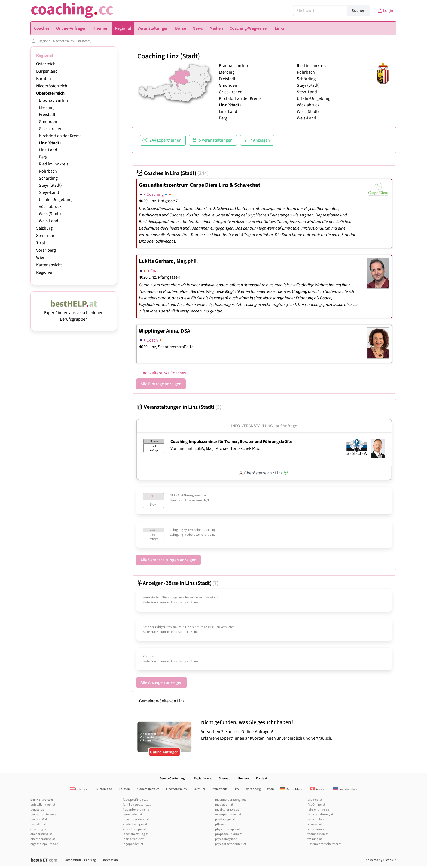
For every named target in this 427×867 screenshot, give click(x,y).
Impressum (110, 860)
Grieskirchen (50, 129)
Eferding (46, 107)
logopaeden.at (133, 844)
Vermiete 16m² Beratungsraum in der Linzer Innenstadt (180, 597)
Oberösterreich (63, 41)
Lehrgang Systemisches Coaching (193, 530)
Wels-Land (48, 221)
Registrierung (203, 778)
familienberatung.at (137, 804)
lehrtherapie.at (133, 839)
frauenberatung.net (136, 809)
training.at (314, 839)
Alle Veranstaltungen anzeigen (168, 560)
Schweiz (318, 789)
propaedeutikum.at (228, 834)
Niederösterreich (51, 86)
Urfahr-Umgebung (55, 200)
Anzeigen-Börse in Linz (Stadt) (177, 583)
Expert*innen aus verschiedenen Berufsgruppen (73, 312)
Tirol (40, 243)
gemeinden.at (132, 814)
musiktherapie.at (227, 809)
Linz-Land (48, 150)
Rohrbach (48, 171)
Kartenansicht (49, 265)
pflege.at (221, 824)
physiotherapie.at (227, 829)
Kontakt (261, 778)
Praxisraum (150, 656)
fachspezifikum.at (135, 799)
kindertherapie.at (135, 824)
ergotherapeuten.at (44, 844)
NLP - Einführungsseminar (188, 495)
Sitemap (224, 778)
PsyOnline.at (316, 804)
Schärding (48, 178)
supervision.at (317, 829)
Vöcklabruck (50, 207)
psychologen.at (226, 839)
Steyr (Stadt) (50, 185)
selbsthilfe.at (316, 819)
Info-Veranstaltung (252, 426)
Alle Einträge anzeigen (161, 384)
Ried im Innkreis (53, 164)
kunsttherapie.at (134, 829)
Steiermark (46, 236)
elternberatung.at (42, 839)
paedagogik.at (225, 819)
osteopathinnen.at (228, 814)
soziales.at (314, 824)
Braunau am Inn (53, 100)
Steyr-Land (49, 192)
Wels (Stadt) (50, 214)
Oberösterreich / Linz (199, 500)
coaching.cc (38, 829)
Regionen (45, 272)
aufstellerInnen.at (42, 804)
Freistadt (47, 115)
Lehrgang (176, 534)
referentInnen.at (318, 809)
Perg (43, 157)
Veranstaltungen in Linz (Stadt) (178, 407)
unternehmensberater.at (324, 844)
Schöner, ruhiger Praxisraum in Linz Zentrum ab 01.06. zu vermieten (189, 627)
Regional (45, 41)
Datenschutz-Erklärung (80, 860)
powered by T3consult (381, 860)
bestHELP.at (38, 819)
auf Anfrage (286, 426)
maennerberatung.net (230, 799)
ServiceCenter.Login (173, 778)
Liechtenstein (345, 789)
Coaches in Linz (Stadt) (172, 173)
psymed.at (314, 799)
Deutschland (291, 789)
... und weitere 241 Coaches (161, 373)
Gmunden (48, 122)
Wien (40, 258)
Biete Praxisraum (154, 602)
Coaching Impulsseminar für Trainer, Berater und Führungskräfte (231, 442)
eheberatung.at (41, 834)
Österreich (46, 64)
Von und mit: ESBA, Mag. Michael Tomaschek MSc (215, 448)
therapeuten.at (317, 834)
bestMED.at (38, 824)
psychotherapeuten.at (230, 844)
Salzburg (44, 228)
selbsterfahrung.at (320, 814)
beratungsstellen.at (43, 814)
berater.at (37, 809)
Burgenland (47, 71)
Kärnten (43, 79)
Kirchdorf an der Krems (60, 136)
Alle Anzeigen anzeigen (161, 682)
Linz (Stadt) (83, 41)
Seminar (175, 500)
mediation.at (224, 804)
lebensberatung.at (135, 834)
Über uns (243, 778)
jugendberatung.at (136, 819)
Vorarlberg (46, 250)
